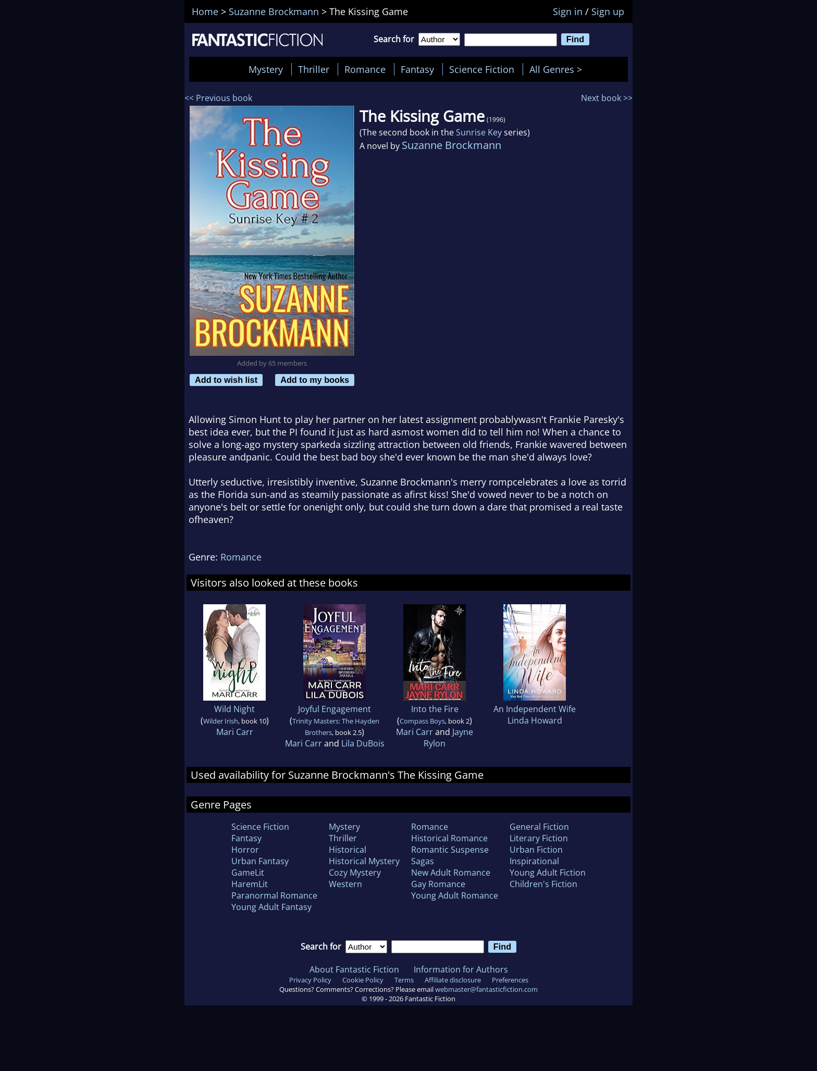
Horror (245, 849)
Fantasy (417, 69)
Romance (365, 69)
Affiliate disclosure (453, 980)
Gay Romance (438, 884)
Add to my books (314, 379)
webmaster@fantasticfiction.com (486, 989)
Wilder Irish (220, 721)
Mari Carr (234, 732)
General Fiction (539, 826)
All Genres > (558, 69)
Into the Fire (435, 709)
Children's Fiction (543, 884)
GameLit (247, 872)
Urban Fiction (536, 849)
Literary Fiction (539, 838)
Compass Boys (422, 721)
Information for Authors (461, 969)
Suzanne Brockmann (451, 145)
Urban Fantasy (260, 861)
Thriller (313, 69)
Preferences (510, 980)
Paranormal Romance (274, 895)
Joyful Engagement (334, 709)
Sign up (607, 11)
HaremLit (249, 884)
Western (345, 884)
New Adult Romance (450, 872)
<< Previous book (218, 98)
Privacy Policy (310, 980)
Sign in (568, 11)
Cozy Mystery (355, 872)
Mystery (266, 69)
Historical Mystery (364, 861)
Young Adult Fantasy (271, 907)
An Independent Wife (534, 709)
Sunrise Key (479, 132)
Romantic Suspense (450, 849)
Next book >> (607, 98)
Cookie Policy (362, 980)
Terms (404, 980)
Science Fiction (481, 69)
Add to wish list (226, 379)
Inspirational (534, 861)
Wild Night (234, 709)
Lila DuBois (363, 743)
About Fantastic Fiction (354, 969)
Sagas (422, 861)
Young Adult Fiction (548, 872)
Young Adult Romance (454, 895)
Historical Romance (449, 838)
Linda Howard (534, 720)
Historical (347, 849)
